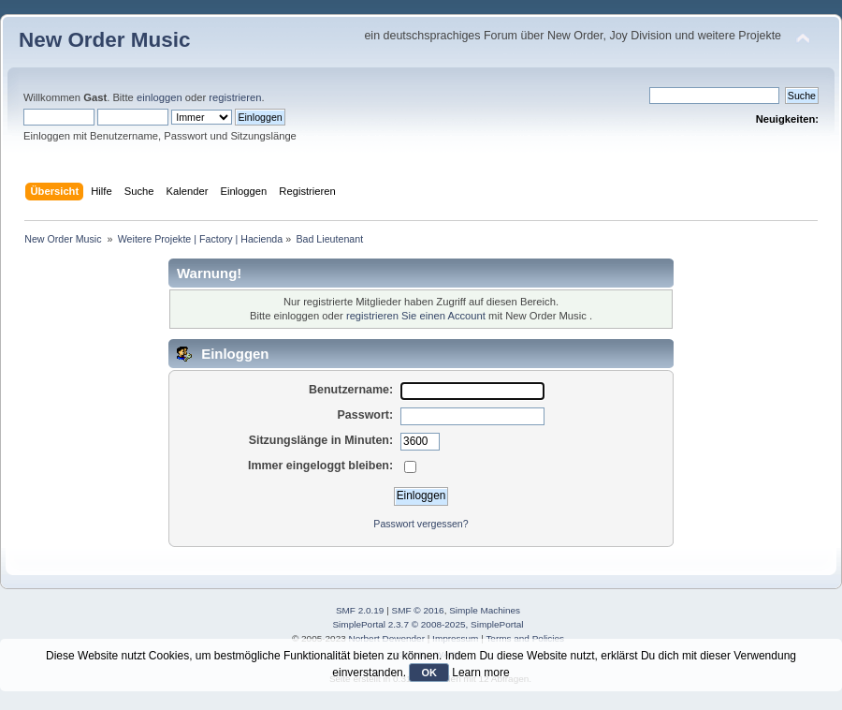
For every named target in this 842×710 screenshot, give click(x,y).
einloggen (159, 97)
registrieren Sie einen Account (416, 315)
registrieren (235, 97)
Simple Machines (484, 610)
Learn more (480, 672)
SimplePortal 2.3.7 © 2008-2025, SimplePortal (427, 624)
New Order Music (104, 40)
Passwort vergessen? (420, 523)
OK (429, 672)
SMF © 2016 (418, 610)
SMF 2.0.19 (360, 610)
